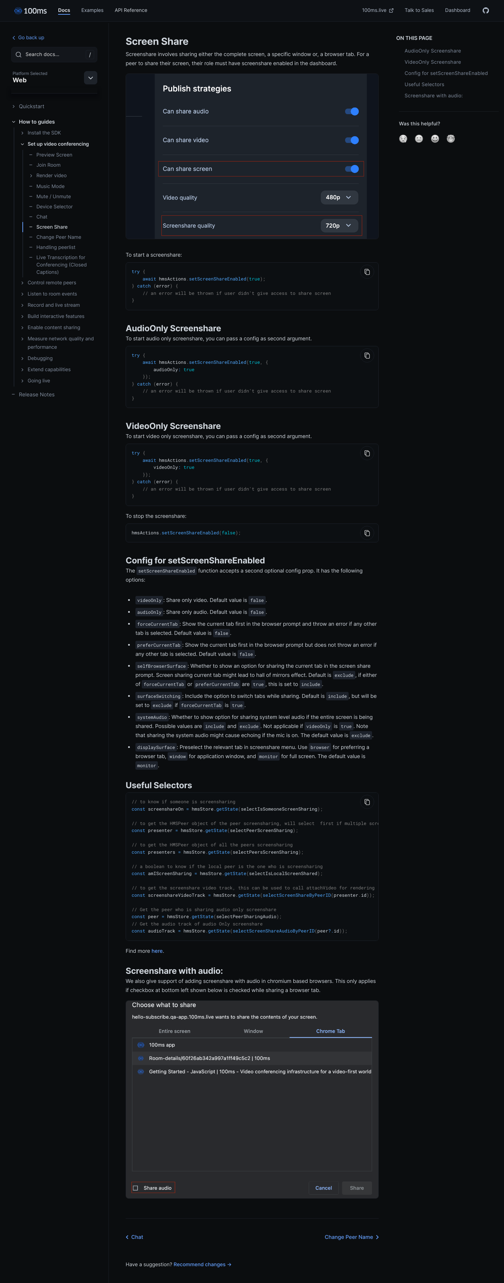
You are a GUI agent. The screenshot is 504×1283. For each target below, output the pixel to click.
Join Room (45, 165)
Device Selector (51, 207)
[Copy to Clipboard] (367, 272)
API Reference (131, 10)
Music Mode (47, 186)
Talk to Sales (419, 10)
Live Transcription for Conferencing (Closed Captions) (58, 265)
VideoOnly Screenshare (433, 62)
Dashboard (457, 10)
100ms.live (378, 10)
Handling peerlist (52, 247)
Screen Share (48, 227)
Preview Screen (50, 155)
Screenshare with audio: (434, 96)
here (157, 937)
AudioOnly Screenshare (433, 51)
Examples (92, 10)
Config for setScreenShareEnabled (446, 73)
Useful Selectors (424, 85)
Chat (38, 217)
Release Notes (33, 394)
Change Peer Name (55, 237)
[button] (403, 138)
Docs (64, 10)
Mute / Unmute (50, 197)
